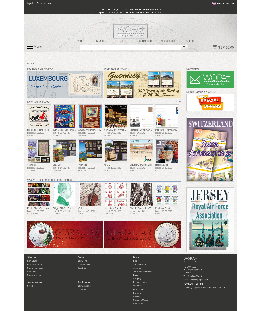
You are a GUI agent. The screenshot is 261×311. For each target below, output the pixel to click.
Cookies (136, 296)
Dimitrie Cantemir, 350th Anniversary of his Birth (153, 208)
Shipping (137, 278)
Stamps (100, 40)
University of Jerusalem (141, 165)
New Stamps (32, 261)
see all (178, 101)
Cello (80, 208)
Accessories (167, 40)
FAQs (135, 275)
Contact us (138, 303)
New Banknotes (85, 286)
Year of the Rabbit (112, 208)
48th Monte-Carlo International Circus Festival (75, 130)
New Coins (82, 261)
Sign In (30, 3)
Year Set (31, 165)
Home (78, 40)
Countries (31, 271)
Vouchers (137, 286)
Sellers (30, 286)
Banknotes (145, 40)
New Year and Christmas (116, 130)
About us (137, 268)
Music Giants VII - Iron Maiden (41, 208)
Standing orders (34, 275)
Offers (190, 40)
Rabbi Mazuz (161, 165)
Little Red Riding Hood (38, 130)
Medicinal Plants (163, 208)
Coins (123, 40)
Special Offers (139, 264)
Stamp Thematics (35, 268)
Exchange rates (140, 282)
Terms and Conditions (142, 271)
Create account (44, 3)
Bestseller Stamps (35, 264)
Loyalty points (139, 289)
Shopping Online (140, 300)
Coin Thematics (84, 264)
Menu (34, 47)
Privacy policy (139, 293)
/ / (223, 3)
